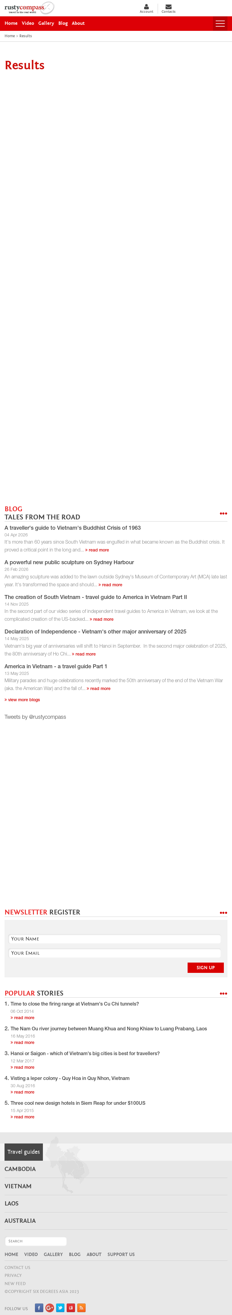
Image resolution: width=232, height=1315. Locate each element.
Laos (11, 1203)
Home (11, 1254)
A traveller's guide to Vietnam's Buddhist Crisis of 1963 (73, 528)
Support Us (121, 1254)
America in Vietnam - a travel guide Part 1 (56, 667)
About (94, 1254)
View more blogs (22, 700)
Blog (75, 1254)
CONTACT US (17, 1267)
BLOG (42, 513)
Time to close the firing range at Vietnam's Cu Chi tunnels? (75, 1004)
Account (146, 9)
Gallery (53, 1254)
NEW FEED (15, 1283)
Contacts (169, 9)
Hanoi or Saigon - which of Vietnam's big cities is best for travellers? (85, 1054)
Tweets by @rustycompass (35, 717)
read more (97, 550)
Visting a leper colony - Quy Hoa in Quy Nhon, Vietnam (70, 1079)
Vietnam (18, 1186)
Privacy (13, 1275)
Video (31, 1254)
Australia (20, 1221)
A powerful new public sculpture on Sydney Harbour (69, 563)
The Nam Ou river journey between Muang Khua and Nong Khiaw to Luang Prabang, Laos (109, 1029)
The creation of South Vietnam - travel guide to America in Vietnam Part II (96, 597)
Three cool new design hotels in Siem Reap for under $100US (78, 1103)
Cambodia (20, 1169)
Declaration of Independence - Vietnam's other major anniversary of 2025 (95, 632)
